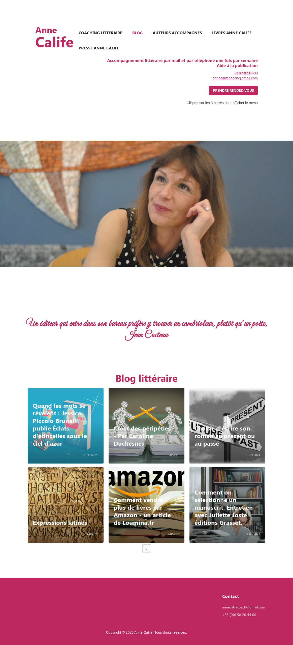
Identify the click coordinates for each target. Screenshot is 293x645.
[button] (35, 329)
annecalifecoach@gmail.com (235, 78)
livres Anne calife (232, 32)
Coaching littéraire (100, 32)
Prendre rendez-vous (233, 90)
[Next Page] (146, 548)
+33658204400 (245, 73)
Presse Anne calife (99, 47)
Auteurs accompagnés (177, 32)
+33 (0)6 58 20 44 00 (239, 614)
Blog (137, 32)
